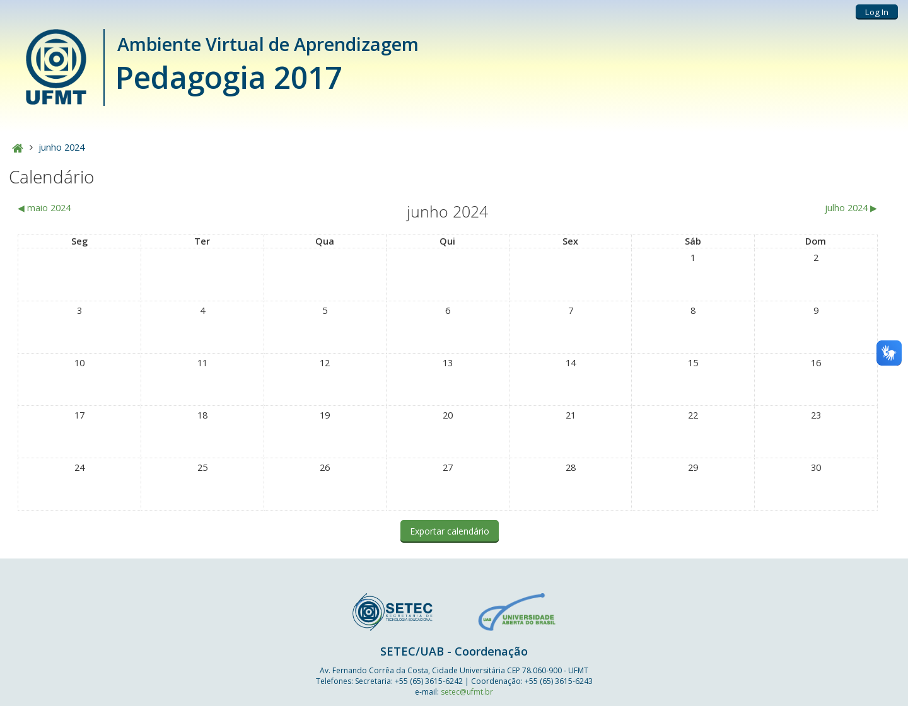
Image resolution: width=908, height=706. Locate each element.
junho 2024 (61, 147)
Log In (876, 12)
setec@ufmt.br (467, 691)
